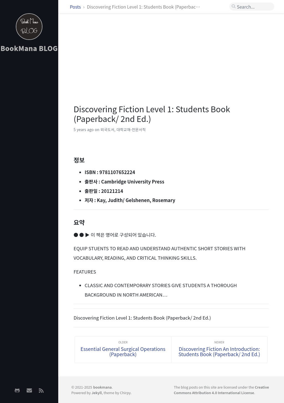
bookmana (102, 387)
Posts (76, 6)
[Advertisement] (29, 144)
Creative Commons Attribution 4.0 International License (221, 389)
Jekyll (97, 392)
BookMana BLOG (29, 48)
